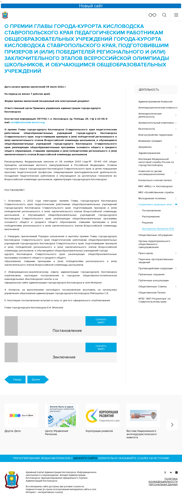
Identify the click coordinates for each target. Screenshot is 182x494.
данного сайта (85, 439)
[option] (58, 401)
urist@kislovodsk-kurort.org (28, 122)
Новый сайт (91, 6)
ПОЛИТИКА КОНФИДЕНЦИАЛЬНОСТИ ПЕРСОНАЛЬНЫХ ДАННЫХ (163, 462)
